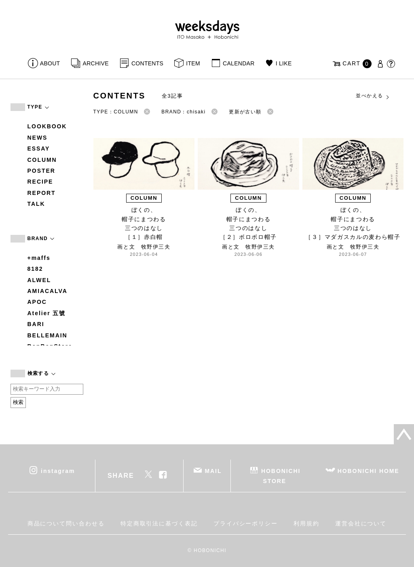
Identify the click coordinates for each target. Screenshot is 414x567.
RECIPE (40, 181)
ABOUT (50, 63)
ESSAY (38, 148)
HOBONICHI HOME (368, 470)
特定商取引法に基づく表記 (159, 523)
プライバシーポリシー (245, 523)
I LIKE (284, 63)
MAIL (213, 470)
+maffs (39, 258)
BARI (35, 324)
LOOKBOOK (47, 126)
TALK (36, 204)
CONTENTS (147, 63)
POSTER (41, 170)
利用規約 (306, 523)
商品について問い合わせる (66, 523)
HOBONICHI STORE (280, 475)
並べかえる (373, 96)
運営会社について (361, 523)
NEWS (37, 137)
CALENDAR (238, 63)
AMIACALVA (47, 291)
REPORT (41, 193)
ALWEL (39, 280)
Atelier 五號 (46, 313)
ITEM (193, 63)
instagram (58, 470)
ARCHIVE (96, 63)
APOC (37, 302)
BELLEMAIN (47, 335)
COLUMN (42, 160)
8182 (35, 269)
